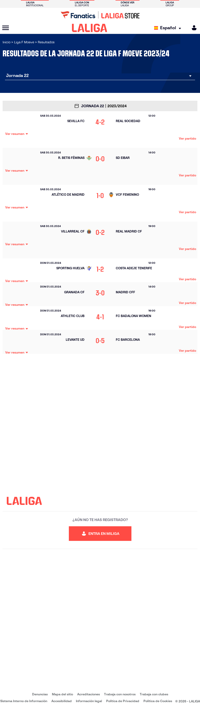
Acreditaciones (88, 694)
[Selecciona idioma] (169, 28)
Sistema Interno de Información (23, 701)
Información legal (89, 701)
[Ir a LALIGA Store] (100, 15)
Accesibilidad (61, 701)
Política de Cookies (157, 701)
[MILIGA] (192, 27)
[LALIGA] (89, 28)
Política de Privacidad (122, 701)
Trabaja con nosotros (120, 694)
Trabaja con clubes (154, 694)
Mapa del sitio (62, 694)
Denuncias (40, 694)
